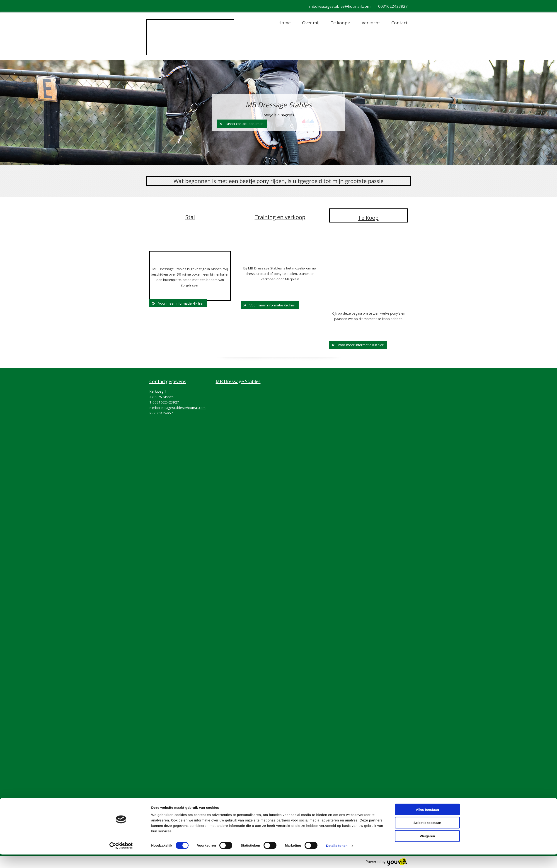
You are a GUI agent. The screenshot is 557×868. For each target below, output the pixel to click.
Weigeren (427, 849)
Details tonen (336, 859)
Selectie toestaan (427, 836)
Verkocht (371, 23)
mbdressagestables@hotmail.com (340, 6)
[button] (242, 124)
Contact (399, 23)
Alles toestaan (427, 823)
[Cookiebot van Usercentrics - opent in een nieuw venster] (121, 859)
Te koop (339, 23)
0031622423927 (393, 6)
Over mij (310, 23)
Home (284, 23)
